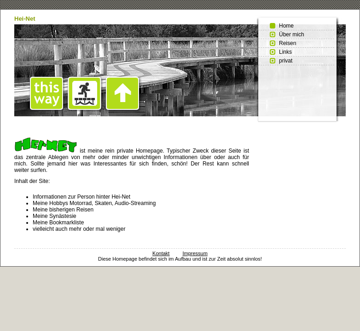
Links (285, 52)
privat (285, 60)
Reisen (287, 43)
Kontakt (160, 253)
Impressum (194, 253)
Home (286, 26)
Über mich (291, 34)
